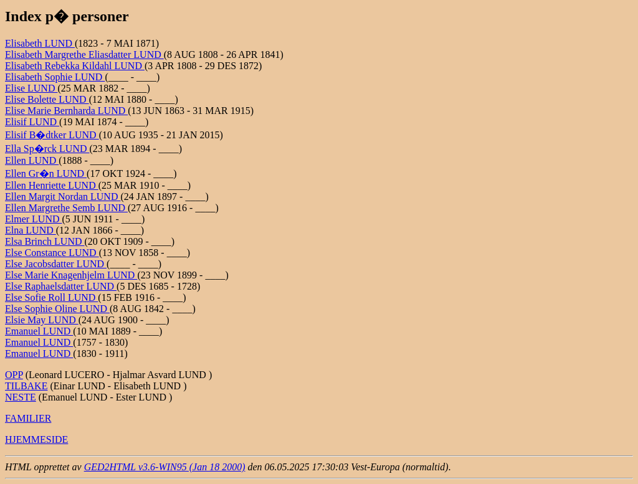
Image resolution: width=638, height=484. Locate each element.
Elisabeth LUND (40, 43)
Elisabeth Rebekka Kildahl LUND (75, 65)
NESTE (20, 397)
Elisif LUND (32, 121)
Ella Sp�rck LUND (47, 148)
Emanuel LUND (39, 331)
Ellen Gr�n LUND (46, 173)
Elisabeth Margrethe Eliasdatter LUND (84, 54)
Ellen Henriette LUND (51, 185)
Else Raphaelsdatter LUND (61, 286)
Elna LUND (30, 230)
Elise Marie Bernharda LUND (66, 110)
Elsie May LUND (42, 320)
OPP (14, 374)
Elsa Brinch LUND (45, 241)
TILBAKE (26, 386)
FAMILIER (28, 418)
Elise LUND (31, 88)
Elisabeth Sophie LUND (55, 77)
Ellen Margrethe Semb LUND (66, 207)
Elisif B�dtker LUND (52, 135)
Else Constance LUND (52, 252)
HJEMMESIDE (36, 439)
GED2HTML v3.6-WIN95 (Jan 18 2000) (164, 467)
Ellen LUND (32, 160)
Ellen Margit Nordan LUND (62, 196)
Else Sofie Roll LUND (51, 297)
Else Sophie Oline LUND (57, 308)
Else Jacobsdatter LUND (56, 264)
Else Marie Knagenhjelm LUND (71, 275)
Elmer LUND (33, 219)
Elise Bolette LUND (47, 99)
